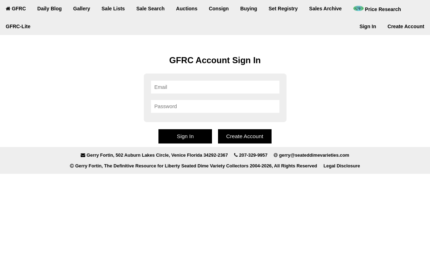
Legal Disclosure (341, 165)
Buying (248, 8)
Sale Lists (113, 8)
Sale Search (150, 8)
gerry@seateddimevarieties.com (314, 155)
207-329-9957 (253, 155)
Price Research (377, 9)
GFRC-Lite (18, 26)
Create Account (406, 26)
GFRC (16, 8)
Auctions (186, 8)
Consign (219, 8)
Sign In (367, 26)
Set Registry (283, 8)
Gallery (81, 8)
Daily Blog (49, 8)
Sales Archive (325, 8)
